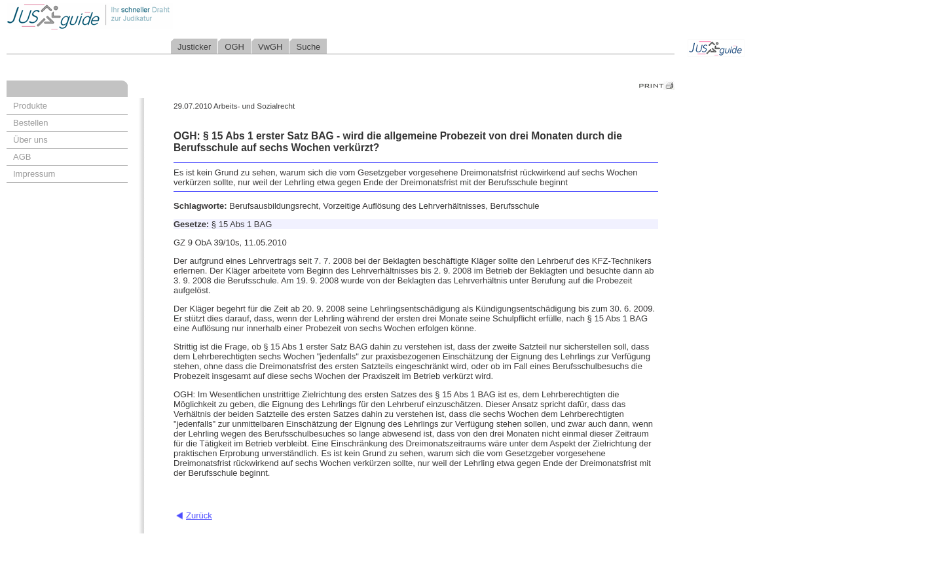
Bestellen (30, 123)
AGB (22, 157)
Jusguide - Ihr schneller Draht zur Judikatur (132, 16)
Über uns (30, 140)
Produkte (30, 106)
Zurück (199, 515)
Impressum (34, 174)
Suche (308, 47)
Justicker (194, 47)
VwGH (270, 47)
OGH (234, 47)
